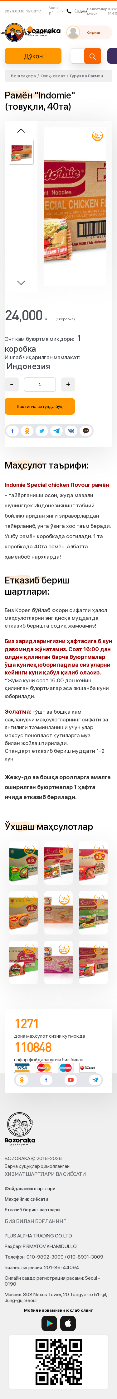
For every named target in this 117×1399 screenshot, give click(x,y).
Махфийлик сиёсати (26, 1199)
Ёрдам (76, 11)
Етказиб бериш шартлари (32, 1210)
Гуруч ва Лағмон (86, 75)
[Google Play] (49, 1323)
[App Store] (68, 1323)
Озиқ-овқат (53, 75)
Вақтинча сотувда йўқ (40, 406)
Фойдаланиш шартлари (30, 1188)
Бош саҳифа (23, 75)
